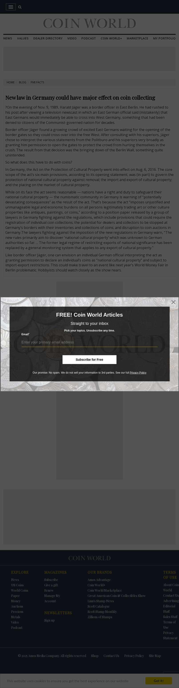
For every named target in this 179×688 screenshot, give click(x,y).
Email (26, 334)
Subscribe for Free (89, 359)
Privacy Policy (138, 372)
